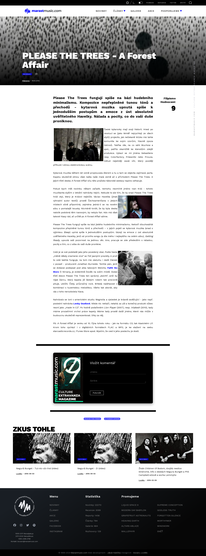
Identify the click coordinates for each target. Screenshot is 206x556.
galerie (54, 520)
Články (118, 11)
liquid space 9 (129, 505)
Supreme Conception (170, 505)
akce (52, 515)
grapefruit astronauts (136, 515)
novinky (54, 505)
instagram (56, 531)
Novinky (101, 11)
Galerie (136, 11)
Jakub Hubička (113, 553)
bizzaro (136, 553)
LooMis (144, 553)
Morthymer (164, 520)
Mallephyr (128, 531)
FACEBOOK (150, 2)
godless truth (166, 510)
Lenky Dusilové (81, 303)
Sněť (160, 531)
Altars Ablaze (130, 526)
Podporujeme (170, 11)
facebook (55, 526)
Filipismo (26, 81)
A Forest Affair (112, 419)
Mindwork (163, 526)
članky (54, 510)
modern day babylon (133, 510)
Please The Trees (92, 419)
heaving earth (130, 520)
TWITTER (173, 2)
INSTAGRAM (162, 2)
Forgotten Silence (169, 515)
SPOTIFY (183, 2)
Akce (151, 11)
